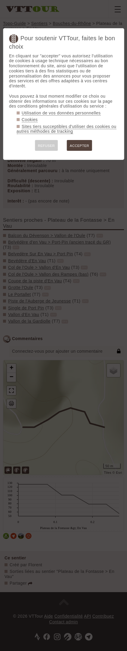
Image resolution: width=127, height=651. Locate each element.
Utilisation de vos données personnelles (61, 113)
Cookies (30, 119)
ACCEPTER (79, 146)
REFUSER (46, 146)
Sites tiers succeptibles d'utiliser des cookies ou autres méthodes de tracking (66, 129)
